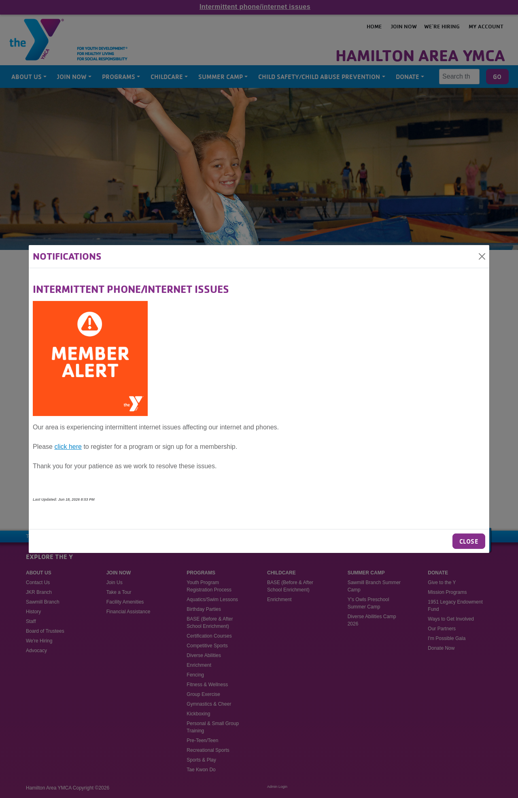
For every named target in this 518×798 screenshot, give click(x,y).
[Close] (482, 256)
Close (468, 541)
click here (68, 446)
